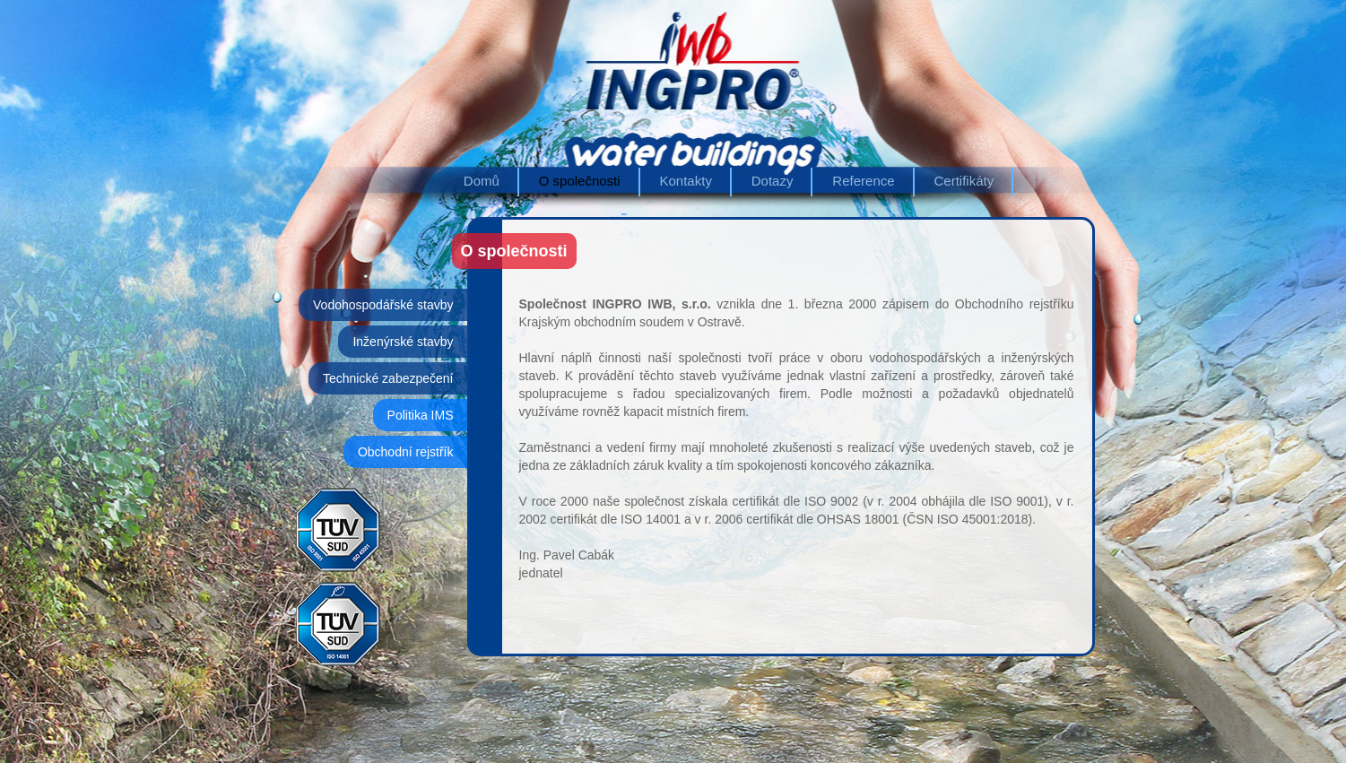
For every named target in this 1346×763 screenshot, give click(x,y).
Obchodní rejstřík (406, 452)
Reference (863, 180)
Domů (481, 180)
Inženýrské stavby (402, 341)
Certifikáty (964, 180)
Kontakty (686, 180)
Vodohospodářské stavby (383, 305)
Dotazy (772, 180)
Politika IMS (420, 415)
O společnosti (580, 180)
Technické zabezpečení (388, 378)
